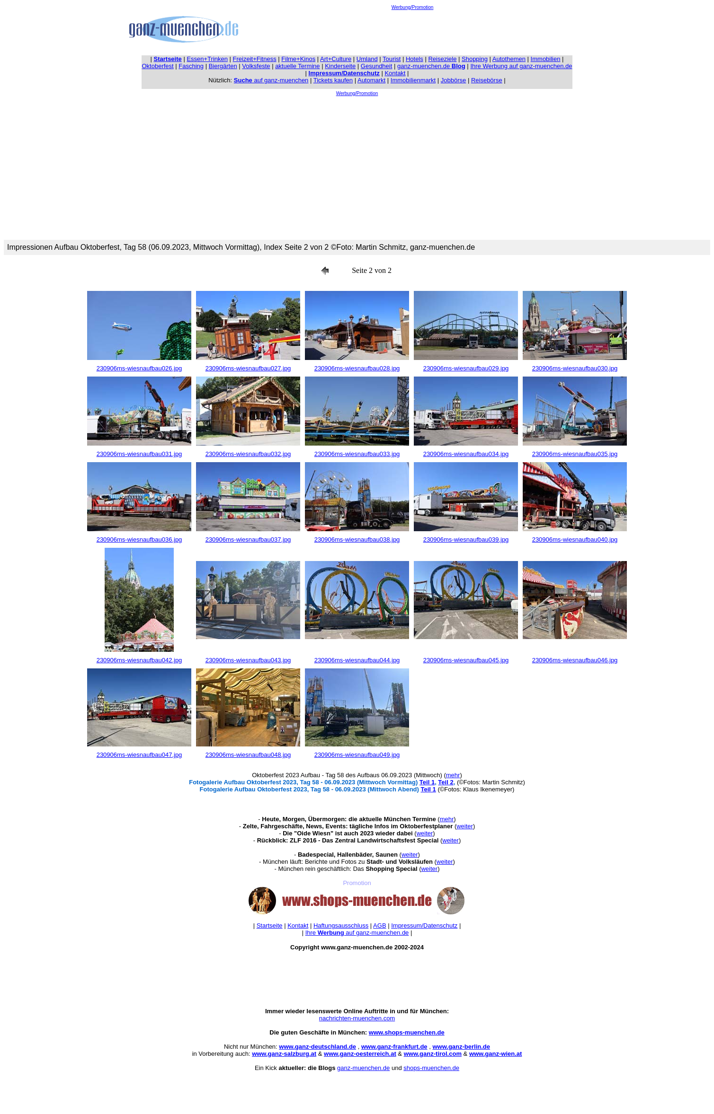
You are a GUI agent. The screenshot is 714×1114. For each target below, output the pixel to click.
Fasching (191, 66)
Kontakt (394, 73)
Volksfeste (256, 66)
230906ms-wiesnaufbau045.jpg (466, 660)
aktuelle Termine (297, 66)
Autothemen (509, 58)
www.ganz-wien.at (495, 1053)
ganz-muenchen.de (431, 66)
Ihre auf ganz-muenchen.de (357, 932)
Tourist (392, 58)
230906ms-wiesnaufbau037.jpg (248, 539)
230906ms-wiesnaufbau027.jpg (248, 368)
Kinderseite (340, 66)
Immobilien (546, 58)
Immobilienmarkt (413, 80)
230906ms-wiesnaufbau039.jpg (466, 539)
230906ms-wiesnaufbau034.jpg (466, 453)
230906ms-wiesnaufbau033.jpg (357, 453)
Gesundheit (377, 66)
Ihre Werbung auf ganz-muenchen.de (521, 66)
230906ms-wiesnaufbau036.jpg (139, 539)
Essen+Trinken (207, 58)
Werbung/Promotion (413, 7)
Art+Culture (335, 58)
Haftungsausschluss (340, 925)
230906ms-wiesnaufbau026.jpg (139, 368)
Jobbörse (453, 80)
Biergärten (223, 66)
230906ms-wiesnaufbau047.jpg (139, 754)
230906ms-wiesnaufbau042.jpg (139, 660)
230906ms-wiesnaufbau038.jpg (357, 539)
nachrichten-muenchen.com (357, 1018)
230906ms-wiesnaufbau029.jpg (466, 368)
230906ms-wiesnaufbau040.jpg (575, 539)
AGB (379, 925)
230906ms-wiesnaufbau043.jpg (248, 660)
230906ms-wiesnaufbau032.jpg (248, 453)
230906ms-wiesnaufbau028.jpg (357, 368)
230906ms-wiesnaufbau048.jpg (248, 754)
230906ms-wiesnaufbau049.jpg (357, 754)
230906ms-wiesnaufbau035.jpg (575, 453)
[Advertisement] (412, 31)
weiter (464, 826)
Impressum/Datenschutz (424, 925)
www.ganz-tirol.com (433, 1053)
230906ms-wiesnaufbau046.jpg (575, 660)
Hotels (414, 58)
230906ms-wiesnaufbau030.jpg (575, 368)
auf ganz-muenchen (271, 80)
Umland (367, 58)
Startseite (270, 925)
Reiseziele (442, 58)
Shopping (475, 58)
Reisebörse (486, 80)
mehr (453, 775)
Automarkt (371, 80)
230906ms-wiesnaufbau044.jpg (357, 660)
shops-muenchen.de (431, 1067)
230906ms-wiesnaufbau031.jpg (139, 453)
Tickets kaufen (333, 80)
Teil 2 (445, 782)
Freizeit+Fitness (255, 58)
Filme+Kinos (298, 58)
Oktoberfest (158, 66)
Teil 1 (427, 782)
